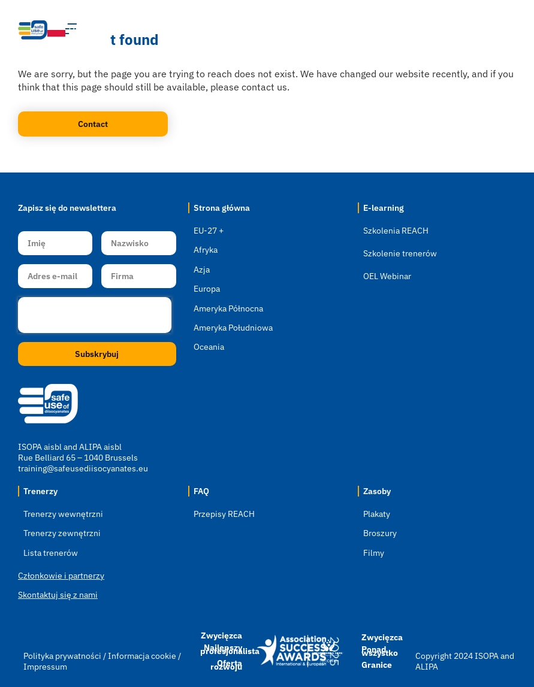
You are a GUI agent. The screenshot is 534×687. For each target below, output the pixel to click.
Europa (207, 288)
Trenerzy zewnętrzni (62, 533)
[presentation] (94, 315)
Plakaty (376, 514)
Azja (202, 269)
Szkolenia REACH (396, 230)
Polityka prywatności (63, 655)
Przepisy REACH (224, 514)
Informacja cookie (142, 655)
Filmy (373, 552)
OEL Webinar (387, 276)
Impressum (45, 666)
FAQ (201, 491)
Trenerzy (40, 491)
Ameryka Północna (228, 308)
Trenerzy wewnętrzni (63, 514)
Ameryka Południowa (233, 327)
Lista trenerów (50, 552)
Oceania (209, 346)
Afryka (206, 249)
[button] (439, 30)
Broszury (380, 533)
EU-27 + (209, 230)
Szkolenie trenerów (400, 253)
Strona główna (222, 207)
